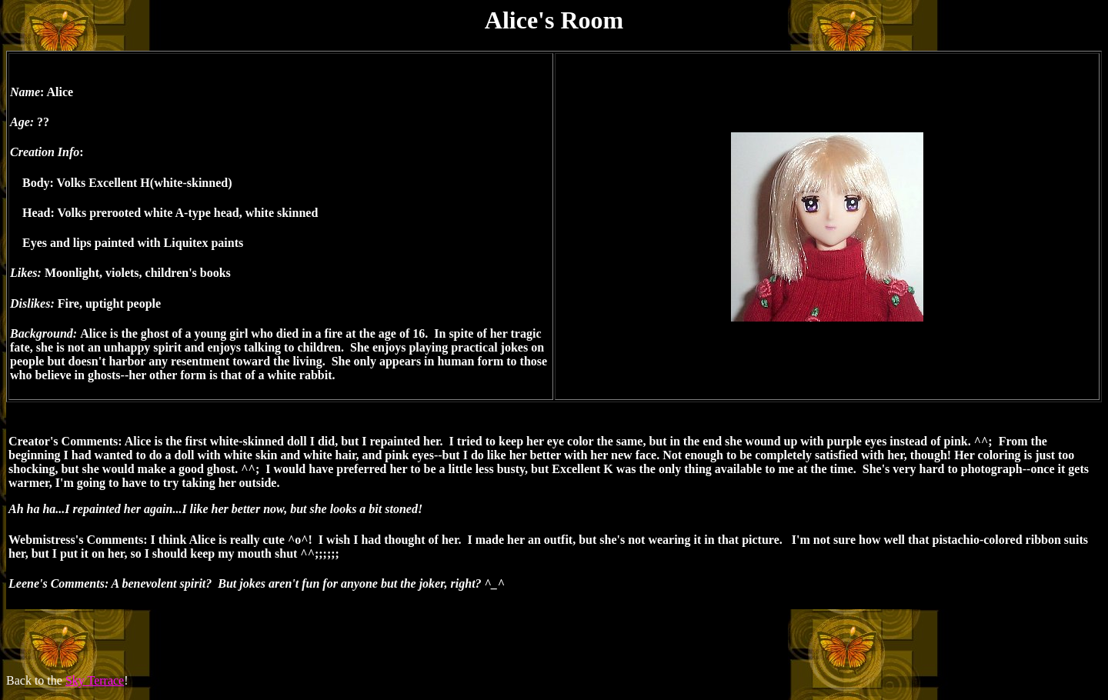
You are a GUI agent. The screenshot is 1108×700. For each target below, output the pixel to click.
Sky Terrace (94, 680)
